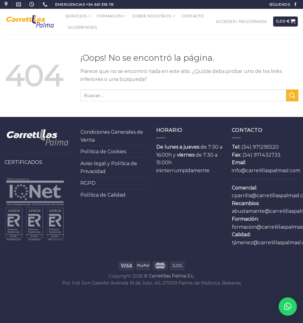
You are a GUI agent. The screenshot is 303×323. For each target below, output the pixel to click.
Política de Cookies (103, 151)
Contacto (192, 16)
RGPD (88, 183)
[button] (288, 306)
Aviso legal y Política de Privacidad (108, 167)
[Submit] (292, 95)
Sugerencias (82, 27)
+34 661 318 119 (100, 4)
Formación (111, 16)
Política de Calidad (102, 195)
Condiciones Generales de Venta (111, 136)
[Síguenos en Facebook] (295, 4)
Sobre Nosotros (154, 16)
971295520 (266, 147)
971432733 (267, 155)
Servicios (78, 16)
